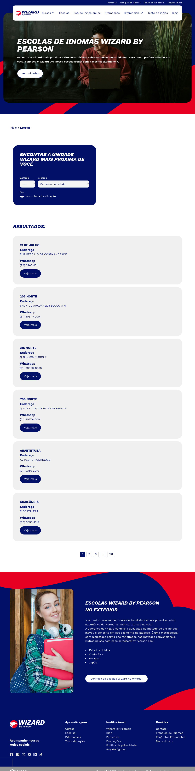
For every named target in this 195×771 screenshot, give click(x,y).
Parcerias (112, 3)
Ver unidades (30, 73)
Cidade (42, 177)
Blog (175, 13)
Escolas (64, 13)
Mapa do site (164, 741)
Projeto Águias (175, 3)
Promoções (112, 13)
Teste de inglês (158, 13)
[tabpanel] (97, 58)
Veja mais (30, 273)
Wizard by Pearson (118, 728)
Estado (24, 177)
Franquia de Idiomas (130, 3)
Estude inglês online (87, 13)
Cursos (69, 728)
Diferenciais (73, 737)
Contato (161, 728)
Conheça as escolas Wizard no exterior (116, 678)
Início (13, 127)
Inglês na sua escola (154, 3)
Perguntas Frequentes (170, 737)
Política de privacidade (121, 745)
